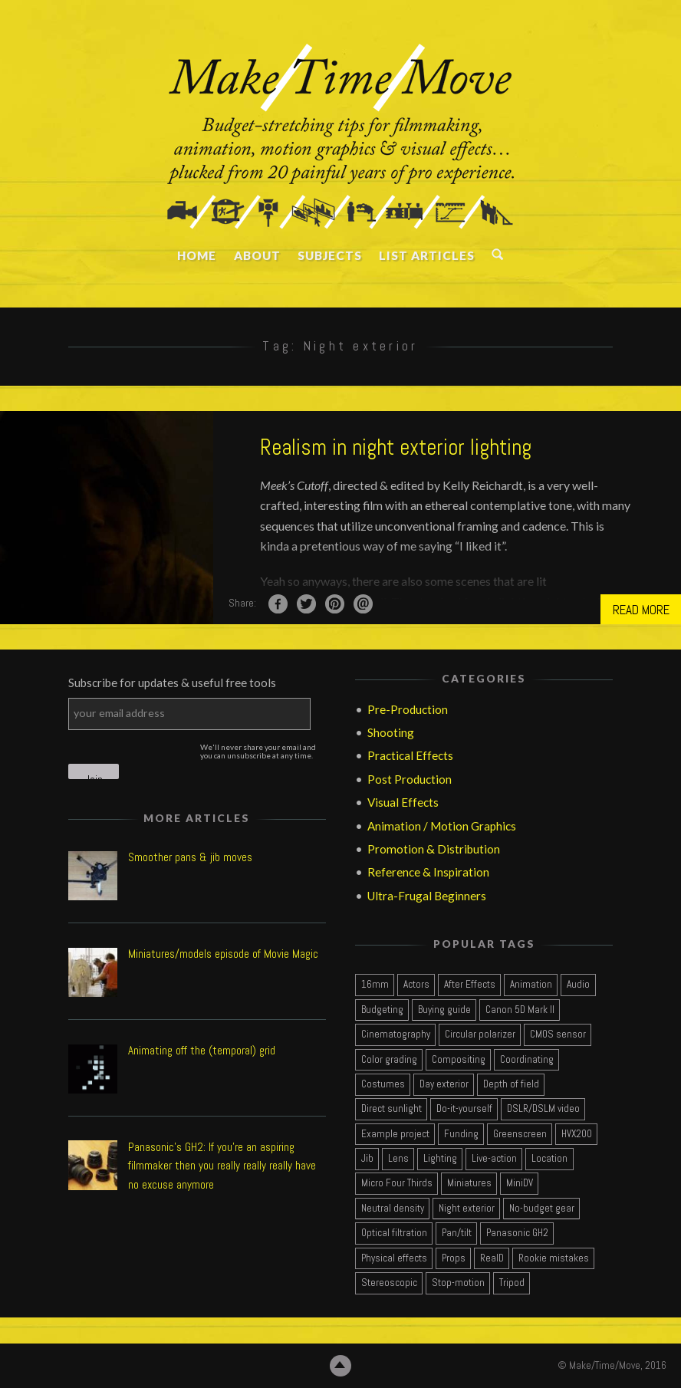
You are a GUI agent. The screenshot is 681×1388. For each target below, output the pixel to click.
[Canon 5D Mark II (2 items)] (519, 1010)
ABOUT (256, 255)
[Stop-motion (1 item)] (458, 1283)
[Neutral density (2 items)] (392, 1209)
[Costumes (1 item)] (382, 1085)
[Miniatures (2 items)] (469, 1184)
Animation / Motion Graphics (441, 826)
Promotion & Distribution (433, 849)
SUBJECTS (330, 255)
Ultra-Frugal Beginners (426, 896)
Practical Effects (410, 756)
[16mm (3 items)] (374, 986)
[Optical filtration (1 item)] (394, 1234)
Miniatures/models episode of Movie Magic (223, 954)
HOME (196, 255)
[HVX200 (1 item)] (576, 1134)
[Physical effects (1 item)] (394, 1259)
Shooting (390, 732)
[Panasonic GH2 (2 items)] (517, 1234)
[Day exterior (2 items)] (443, 1085)
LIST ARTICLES (427, 255)
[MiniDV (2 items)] (519, 1184)
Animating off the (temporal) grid (201, 1051)
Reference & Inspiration (428, 873)
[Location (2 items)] (549, 1159)
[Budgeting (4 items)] (382, 1010)
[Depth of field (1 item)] (510, 1085)
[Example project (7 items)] (395, 1134)
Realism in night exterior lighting (395, 447)
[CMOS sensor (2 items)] (557, 1036)
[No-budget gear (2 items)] (541, 1209)
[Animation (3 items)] (531, 986)
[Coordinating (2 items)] (526, 1060)
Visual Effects (403, 803)
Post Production (409, 779)
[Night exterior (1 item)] (466, 1209)
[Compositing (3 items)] (458, 1060)
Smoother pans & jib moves (190, 857)
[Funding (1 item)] (461, 1134)
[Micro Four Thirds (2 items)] (396, 1184)
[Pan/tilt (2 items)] (456, 1234)
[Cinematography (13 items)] (395, 1036)
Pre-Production (407, 709)
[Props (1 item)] (453, 1259)
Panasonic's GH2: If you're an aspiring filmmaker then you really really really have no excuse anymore (222, 1166)
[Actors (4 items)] (416, 986)
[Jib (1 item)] (367, 1159)
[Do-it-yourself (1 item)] (464, 1110)
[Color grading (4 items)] (389, 1060)
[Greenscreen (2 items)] (519, 1134)
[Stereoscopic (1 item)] (389, 1283)
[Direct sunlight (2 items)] (391, 1110)
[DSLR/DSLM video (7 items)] (543, 1110)
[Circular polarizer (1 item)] (480, 1036)
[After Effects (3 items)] (469, 986)
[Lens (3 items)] (398, 1159)
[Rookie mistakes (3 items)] (553, 1259)
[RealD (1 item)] (491, 1259)
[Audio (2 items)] (578, 986)
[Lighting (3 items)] (439, 1159)
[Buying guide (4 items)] (444, 1010)
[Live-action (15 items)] (494, 1159)
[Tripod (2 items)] (511, 1283)
